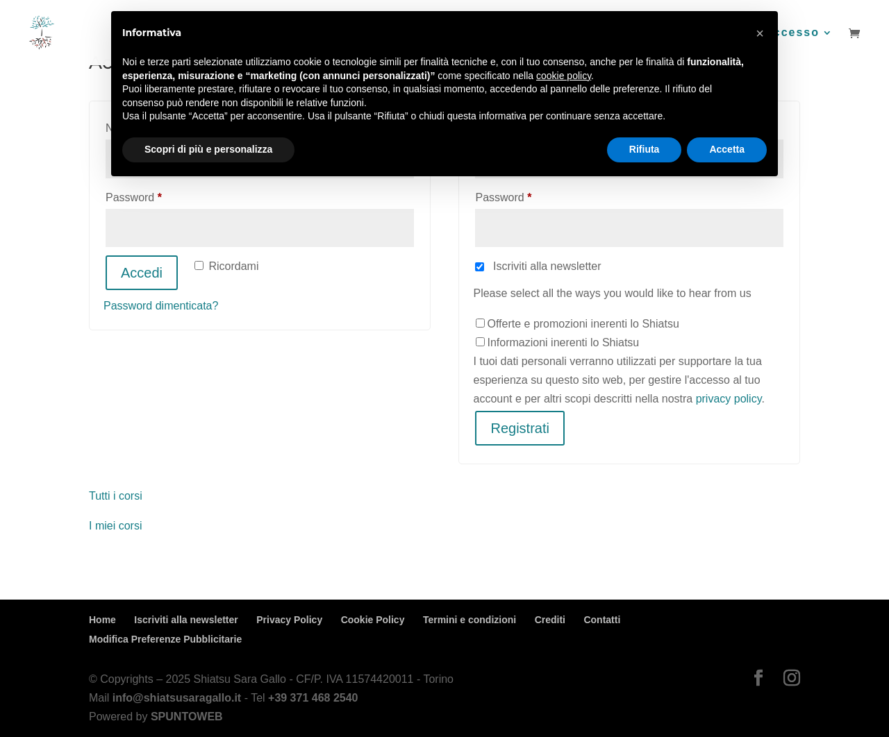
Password (156, 195)
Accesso (792, 33)
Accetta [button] (727, 149)
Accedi (142, 272)
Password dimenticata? (160, 306)
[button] (760, 33)
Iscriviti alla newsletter (186, 619)
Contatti (601, 619)
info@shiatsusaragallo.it (177, 698)
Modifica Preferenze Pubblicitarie (165, 639)
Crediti (550, 619)
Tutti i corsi (115, 496)
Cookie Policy (373, 619)
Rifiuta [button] (644, 149)
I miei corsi (115, 526)
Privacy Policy (289, 619)
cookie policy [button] (563, 75)
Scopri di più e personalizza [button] (208, 149)
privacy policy (729, 399)
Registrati (519, 428)
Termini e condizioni (469, 619)
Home (102, 619)
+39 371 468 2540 (313, 698)
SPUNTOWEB (187, 716)
